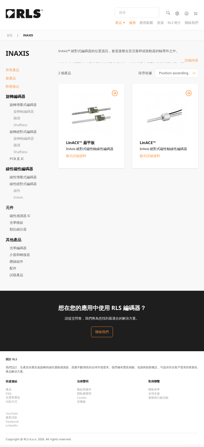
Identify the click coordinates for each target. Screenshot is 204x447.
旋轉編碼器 (15, 98)
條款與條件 (84, 391)
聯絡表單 (154, 391)
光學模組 (16, 224)
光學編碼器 (18, 250)
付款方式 (11, 403)
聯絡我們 (191, 23)
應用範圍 (146, 23)
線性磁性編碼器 (19, 170)
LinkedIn (12, 427)
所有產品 (12, 72)
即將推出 (12, 88)
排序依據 (145, 75)
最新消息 (11, 419)
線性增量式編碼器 (23, 179)
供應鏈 (81, 403)
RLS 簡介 (174, 23)
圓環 (17, 120)
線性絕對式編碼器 (23, 186)
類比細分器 (18, 231)
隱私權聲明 (84, 395)
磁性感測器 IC (20, 218)
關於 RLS (11, 361)
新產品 (11, 80)
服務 (132, 23)
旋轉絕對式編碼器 (23, 133)
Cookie (81, 400)
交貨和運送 (13, 399)
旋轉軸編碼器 (24, 113)
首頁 (9, 37)
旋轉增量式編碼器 (23, 106)
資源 (160, 23)
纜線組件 (16, 263)
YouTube (12, 415)
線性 (17, 193)
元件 (10, 209)
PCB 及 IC (17, 160)
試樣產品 (16, 277)
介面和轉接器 (20, 256)
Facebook (12, 423)
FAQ (8, 395)
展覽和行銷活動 (158, 400)
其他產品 (13, 241)
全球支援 (154, 395)
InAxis (18, 199)
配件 (13, 270)
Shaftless (20, 127)
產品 (118, 23)
